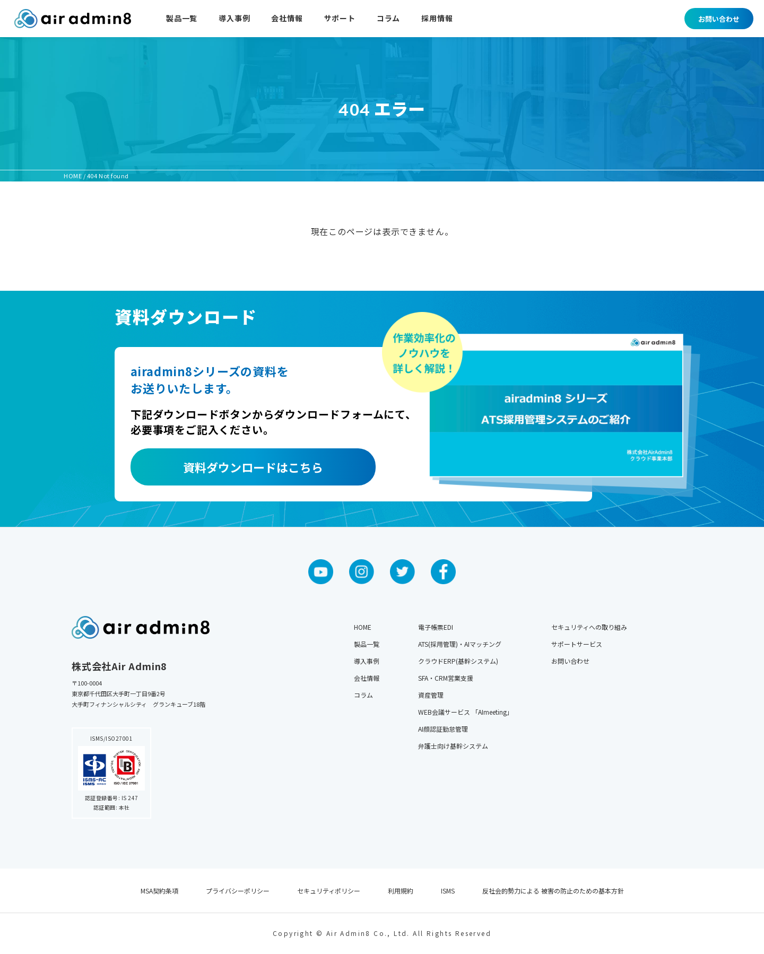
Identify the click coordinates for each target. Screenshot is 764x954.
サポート (339, 18)
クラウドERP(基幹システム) (458, 660)
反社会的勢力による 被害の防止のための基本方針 (553, 890)
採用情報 (437, 18)
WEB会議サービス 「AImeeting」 (465, 711)
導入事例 (234, 18)
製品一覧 (181, 18)
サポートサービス (576, 643)
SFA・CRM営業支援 (445, 677)
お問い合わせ (719, 19)
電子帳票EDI (435, 626)
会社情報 (286, 18)
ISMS (448, 890)
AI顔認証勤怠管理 (443, 728)
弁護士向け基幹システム (453, 745)
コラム (388, 18)
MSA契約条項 (159, 890)
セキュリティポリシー (328, 890)
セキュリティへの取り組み (589, 626)
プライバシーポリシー (238, 890)
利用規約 (400, 890)
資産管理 (431, 694)
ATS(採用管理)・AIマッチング (459, 643)
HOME (362, 626)
